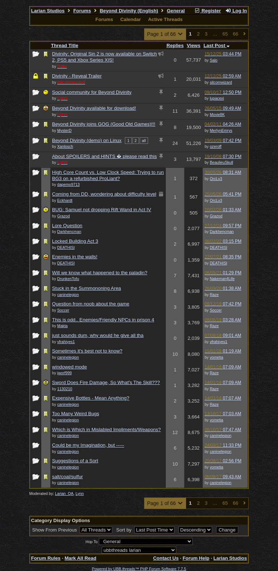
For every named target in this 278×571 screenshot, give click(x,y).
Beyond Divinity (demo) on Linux (87, 140)
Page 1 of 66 (165, 34)
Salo (213, 60)
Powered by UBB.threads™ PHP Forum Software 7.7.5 (139, 569)
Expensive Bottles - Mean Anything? (90, 398)
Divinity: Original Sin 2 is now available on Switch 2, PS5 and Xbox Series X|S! (104, 57)
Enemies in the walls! (74, 256)
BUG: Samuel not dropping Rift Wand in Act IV (101, 209)
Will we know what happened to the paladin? (99, 272)
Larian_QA (64, 493)
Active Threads (165, 19)
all (144, 140)
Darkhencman (221, 231)
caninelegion (220, 435)
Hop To (91, 541)
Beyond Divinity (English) (129, 10)
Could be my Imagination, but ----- (88, 445)
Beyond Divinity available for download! (94, 108)
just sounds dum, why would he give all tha (98, 335)
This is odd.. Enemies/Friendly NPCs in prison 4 (103, 319)
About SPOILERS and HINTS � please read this (104, 156)
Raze (214, 294)
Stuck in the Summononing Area (86, 288)
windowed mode (69, 367)
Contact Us (165, 558)
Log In (236, 10)
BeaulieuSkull (221, 162)
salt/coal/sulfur (67, 476)
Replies (175, 45)
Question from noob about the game (90, 304)
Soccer (216, 310)
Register (207, 10)
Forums (82, 10)
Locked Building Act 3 (75, 241)
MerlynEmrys (221, 130)
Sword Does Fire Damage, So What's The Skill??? (106, 382)
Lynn (80, 493)
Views (194, 45)
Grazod (216, 216)
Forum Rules (45, 558)
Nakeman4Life (222, 278)
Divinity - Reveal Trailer (77, 76)
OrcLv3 (216, 178)
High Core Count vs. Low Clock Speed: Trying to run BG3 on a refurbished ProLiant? (108, 175)
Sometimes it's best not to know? (87, 351)
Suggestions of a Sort (75, 460)
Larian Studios (48, 10)
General (176, 10)
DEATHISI (218, 247)
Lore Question (67, 225)
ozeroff (215, 146)
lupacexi (217, 98)
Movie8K (217, 114)
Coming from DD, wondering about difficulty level (104, 194)
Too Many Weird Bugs (75, 413)
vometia (216, 357)
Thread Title (64, 45)
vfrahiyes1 (218, 341)
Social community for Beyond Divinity (91, 92)
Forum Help (195, 558)
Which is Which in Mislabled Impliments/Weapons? (106, 429)
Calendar (130, 19)
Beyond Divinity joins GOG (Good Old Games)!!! (103, 124)
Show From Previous (55, 530)
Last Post (216, 45)
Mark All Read (80, 558)
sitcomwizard (221, 82)
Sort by (124, 530)
